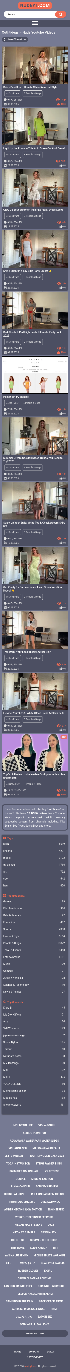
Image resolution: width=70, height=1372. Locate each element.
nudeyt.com (31, 1366)
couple (21, 1178)
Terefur (34, 1049)
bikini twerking (14, 1194)
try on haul (34, 864)
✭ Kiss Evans (12, 93)
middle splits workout (49, 1255)
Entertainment (34, 957)
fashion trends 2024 (18, 1286)
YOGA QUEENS (34, 1084)
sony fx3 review (47, 1186)
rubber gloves (28, 1270)
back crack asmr (51, 1301)
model (34, 857)
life (8, 1262)
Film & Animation (34, 908)
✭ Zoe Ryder (12, 403)
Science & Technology (34, 984)
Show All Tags (35, 1333)
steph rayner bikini (49, 1163)
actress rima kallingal (28, 1308)
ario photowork (34, 1104)
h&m (54, 1308)
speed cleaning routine (34, 1278)
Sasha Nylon (34, 1042)
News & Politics (34, 991)
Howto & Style (34, 936)
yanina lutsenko (16, 1255)
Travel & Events (34, 950)
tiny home (17, 1247)
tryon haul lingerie (21, 1201)
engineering (56, 1209)
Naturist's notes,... (34, 1056)
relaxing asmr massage (47, 1194)
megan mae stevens (28, 1224)
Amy (34, 1021)
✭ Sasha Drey (13, 784)
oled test (17, 1240)
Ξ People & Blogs (32, 93)
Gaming (34, 901)
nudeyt (35, 5)
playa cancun (20, 1186)
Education (34, 922)
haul (34, 885)
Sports (34, 929)
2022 (51, 1224)
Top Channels (15, 1002)
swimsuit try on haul (24, 1171)
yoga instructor (18, 1163)
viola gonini (46, 1125)
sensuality (48, 1232)
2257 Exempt (35, 1357)
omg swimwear (51, 1201)
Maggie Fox (34, 1097)
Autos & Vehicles (34, 978)
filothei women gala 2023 (46, 1155)
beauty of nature (53, 1262)
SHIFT (34, 1077)
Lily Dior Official (34, 1014)
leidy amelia (38, 1247)
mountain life (23, 1125)
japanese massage (34, 1035)
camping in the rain (19, 1301)
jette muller (14, 1155)
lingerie (34, 851)
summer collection (43, 1240)
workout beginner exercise (34, 1217)
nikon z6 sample (24, 1232)
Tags (10, 838)
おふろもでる (24, 1316)
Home (17, 1351)
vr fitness (52, 1171)
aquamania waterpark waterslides (34, 1140)
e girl (48, 1270)
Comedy (34, 971)
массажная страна (46, 1148)
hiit (55, 1247)
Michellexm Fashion (34, 1090)
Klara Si (34, 1007)
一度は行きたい (26, 1262)
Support (34, 1351)
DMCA (50, 1351)
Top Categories (16, 895)
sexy (34, 878)
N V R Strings (34, 1063)
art (34, 871)
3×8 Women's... (34, 1028)
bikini (34, 844)
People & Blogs (34, 943)
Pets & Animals (34, 915)
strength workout (51, 1286)
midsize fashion (42, 1178)
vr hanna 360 (17, 1148)
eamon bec (45, 1316)
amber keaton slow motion (23, 1209)
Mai (34, 1070)
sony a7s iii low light (34, 1324)
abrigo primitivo (34, 1132)
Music (34, 964)
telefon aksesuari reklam (34, 1293)
